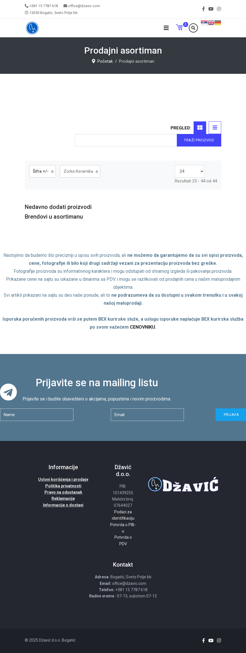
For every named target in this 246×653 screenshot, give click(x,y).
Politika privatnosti (63, 486)
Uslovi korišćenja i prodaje (63, 479)
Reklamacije (63, 498)
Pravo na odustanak (63, 492)
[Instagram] (219, 9)
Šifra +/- (41, 171)
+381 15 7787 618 (43, 6)
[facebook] (203, 9)
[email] (147, 414)
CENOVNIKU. (143, 327)
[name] (36, 414)
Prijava (231, 414)
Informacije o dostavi (63, 505)
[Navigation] (166, 28)
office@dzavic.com (84, 6)
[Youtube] (211, 9)
